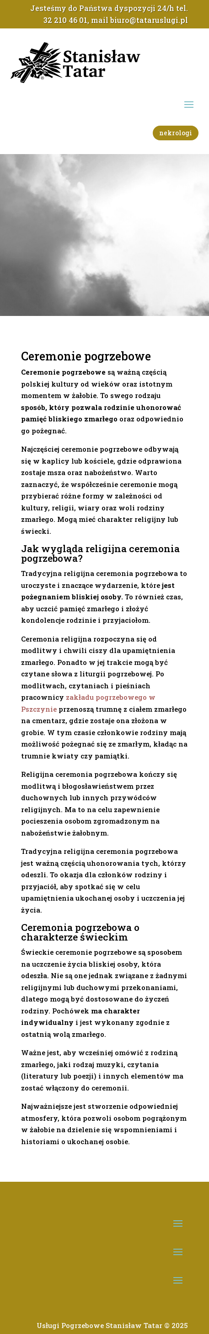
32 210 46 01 (65, 20)
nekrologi (175, 132)
